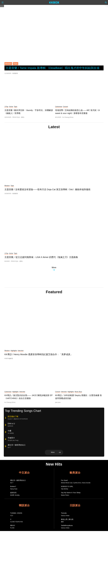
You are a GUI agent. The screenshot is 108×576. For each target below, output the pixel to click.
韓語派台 (24, 505)
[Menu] (2, 2)
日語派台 (75, 505)
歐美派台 (75, 472)
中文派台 (24, 472)
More (54, 269)
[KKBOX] (54, 2)
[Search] (106, 2)
